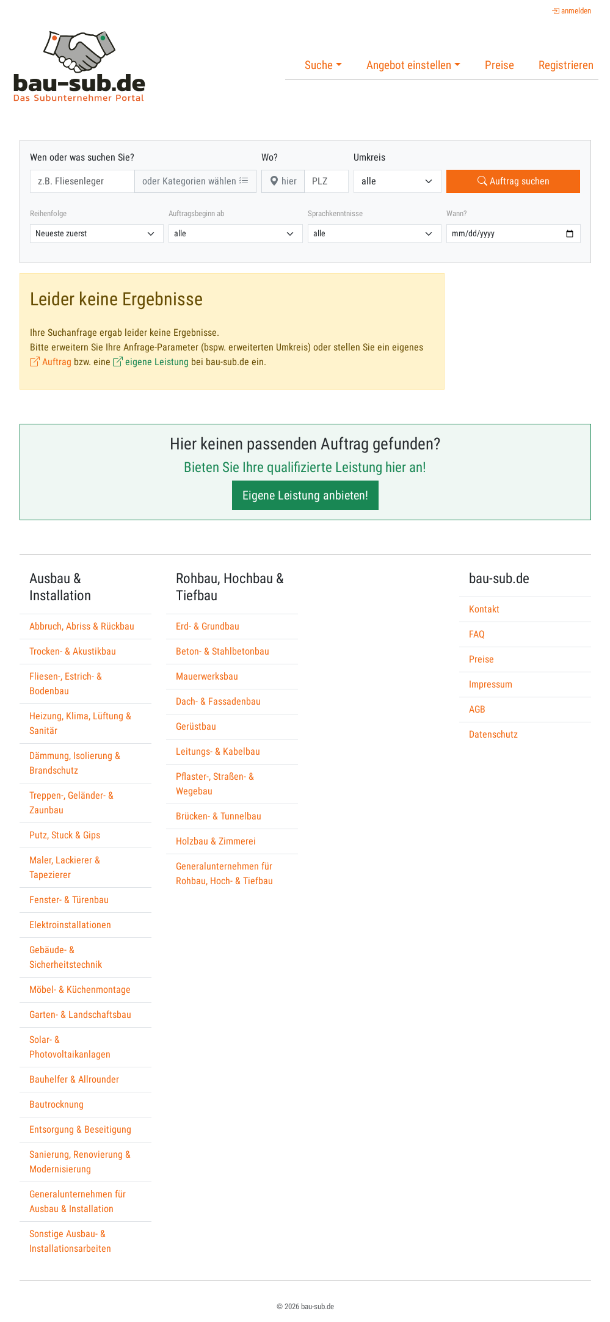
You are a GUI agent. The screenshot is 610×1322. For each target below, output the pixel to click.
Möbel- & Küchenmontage (80, 989)
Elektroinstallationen (70, 925)
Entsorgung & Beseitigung (80, 1129)
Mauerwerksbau (207, 676)
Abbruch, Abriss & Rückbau (81, 626)
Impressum (490, 684)
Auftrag (50, 362)
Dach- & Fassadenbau (218, 701)
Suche (319, 65)
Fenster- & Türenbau (69, 900)
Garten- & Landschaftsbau (80, 1014)
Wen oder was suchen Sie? (82, 157)
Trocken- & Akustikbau (72, 651)
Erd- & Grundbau (207, 626)
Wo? (269, 157)
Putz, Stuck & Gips (64, 835)
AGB (477, 709)
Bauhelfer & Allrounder (74, 1079)
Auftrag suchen (513, 181)
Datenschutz (493, 734)
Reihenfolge (48, 213)
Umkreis (369, 157)
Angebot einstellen (408, 65)
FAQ (477, 634)
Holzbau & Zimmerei (216, 841)
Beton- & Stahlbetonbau (222, 651)
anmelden (571, 10)
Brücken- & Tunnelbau (218, 816)
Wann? (456, 213)
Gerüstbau (196, 726)
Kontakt (484, 609)
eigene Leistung (151, 362)
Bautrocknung (56, 1104)
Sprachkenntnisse (335, 213)
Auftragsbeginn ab (196, 213)
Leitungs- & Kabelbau (218, 751)
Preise (499, 65)
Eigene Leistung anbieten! (305, 495)
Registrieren (566, 65)
